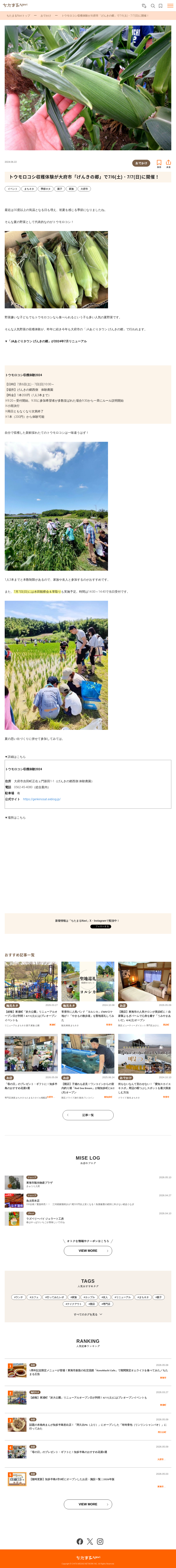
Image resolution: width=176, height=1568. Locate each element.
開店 (120, 1025)
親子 (28, 1025)
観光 (63, 1025)
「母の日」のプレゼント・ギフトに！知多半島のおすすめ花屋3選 (68, 1452)
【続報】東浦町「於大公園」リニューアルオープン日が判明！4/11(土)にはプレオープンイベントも (31, 1016)
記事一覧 (88, 1115)
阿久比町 (162, 1432)
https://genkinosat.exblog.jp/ (42, 799)
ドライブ (70, 1098)
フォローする (102, 926)
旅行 (77, 1098)
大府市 (50, 1097)
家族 (33, 1025)
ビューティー (129, 1025)
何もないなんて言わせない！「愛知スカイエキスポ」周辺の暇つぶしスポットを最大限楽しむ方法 (144, 1088)
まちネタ (21, 1025)
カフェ (35, 1297)
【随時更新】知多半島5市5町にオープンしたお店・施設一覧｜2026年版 (72, 1479)
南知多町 (108, 1097)
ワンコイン (89, 1098)
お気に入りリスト (160, 5)
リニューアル (11, 1025)
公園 (37, 1025)
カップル (90, 1297)
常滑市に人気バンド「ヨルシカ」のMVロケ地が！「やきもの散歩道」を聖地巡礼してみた (87, 1016)
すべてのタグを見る (88, 1314)
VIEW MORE (88, 1251)
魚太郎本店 (32, 1200)
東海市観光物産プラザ (39, 1182)
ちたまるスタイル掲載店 (35, 1098)
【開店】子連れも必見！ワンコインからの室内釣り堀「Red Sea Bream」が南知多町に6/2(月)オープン (87, 1088)
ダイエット (141, 1025)
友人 (105, 1297)
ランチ (19, 1297)
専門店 (149, 1025)
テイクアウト (74, 1304)
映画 (68, 1025)
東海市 (163, 1378)
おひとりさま (159, 1025)
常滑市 (109, 1025)
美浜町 (166, 1025)
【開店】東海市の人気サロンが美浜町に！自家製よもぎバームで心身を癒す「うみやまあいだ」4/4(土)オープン (144, 1016)
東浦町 (52, 1025)
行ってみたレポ (55, 1297)
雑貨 (13, 1098)
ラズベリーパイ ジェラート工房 (45, 1218)
